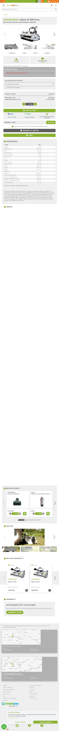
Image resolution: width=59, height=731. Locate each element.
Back (5, 14)
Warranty (47, 53)
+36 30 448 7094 (7, 650)
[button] (54, 34)
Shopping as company (12, 87)
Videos (24, 53)
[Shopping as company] (5, 87)
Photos (35, 53)
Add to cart (29, 111)
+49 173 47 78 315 (34, 678)
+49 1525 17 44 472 (8, 678)
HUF (40, 1)
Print (29, 135)
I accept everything (45, 722)
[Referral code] (29, 122)
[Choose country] (29, 84)
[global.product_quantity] (28, 104)
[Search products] (29, 9)
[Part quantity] (14, 514)
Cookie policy (16, 718)
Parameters (12, 53)
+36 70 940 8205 (34, 650)
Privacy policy (10, 718)
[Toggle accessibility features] (37, 1)
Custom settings (20, 722)
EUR (42, 1)
